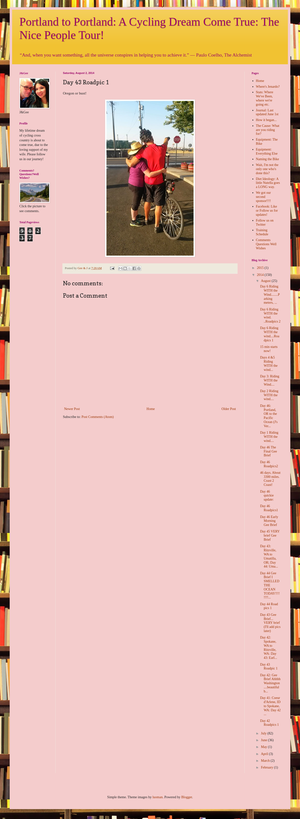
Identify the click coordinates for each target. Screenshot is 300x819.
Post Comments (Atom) (98, 417)
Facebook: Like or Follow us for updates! (267, 210)
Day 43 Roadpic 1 (269, 666)
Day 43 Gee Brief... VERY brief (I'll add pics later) (270, 623)
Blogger (186, 797)
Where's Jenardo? (268, 86)
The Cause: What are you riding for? (267, 130)
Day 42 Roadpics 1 (269, 723)
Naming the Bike (267, 159)
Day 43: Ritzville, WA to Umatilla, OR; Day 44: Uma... (269, 556)
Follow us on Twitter (265, 222)
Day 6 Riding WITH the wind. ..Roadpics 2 (270, 315)
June (264, 740)
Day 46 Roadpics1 (269, 508)
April (265, 754)
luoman (157, 797)
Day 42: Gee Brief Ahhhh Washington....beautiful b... (270, 683)
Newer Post (72, 409)
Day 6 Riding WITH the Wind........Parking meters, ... (270, 294)
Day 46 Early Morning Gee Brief (269, 521)
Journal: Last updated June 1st (267, 112)
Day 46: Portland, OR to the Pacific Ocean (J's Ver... (269, 416)
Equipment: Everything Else (267, 151)
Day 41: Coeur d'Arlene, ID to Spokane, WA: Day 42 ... (270, 706)
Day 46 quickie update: (267, 496)
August (266, 281)
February (267, 767)
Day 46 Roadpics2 (269, 464)
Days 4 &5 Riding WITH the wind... (269, 363)
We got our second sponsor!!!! (263, 197)
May (264, 747)
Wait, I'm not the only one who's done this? (267, 169)
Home (151, 409)
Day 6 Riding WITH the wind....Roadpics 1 (269, 334)
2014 (261, 275)
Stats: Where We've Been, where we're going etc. (264, 98)
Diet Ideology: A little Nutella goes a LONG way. (268, 183)
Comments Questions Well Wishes (266, 244)
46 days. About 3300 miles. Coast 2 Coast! (270, 479)
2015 (261, 268)
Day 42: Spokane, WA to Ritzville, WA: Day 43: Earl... (268, 648)
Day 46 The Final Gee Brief (268, 451)
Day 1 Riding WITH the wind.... (269, 437)
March (265, 760)
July (264, 733)
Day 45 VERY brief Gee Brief (270, 535)
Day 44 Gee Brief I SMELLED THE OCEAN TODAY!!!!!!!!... (270, 585)
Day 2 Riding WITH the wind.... (269, 395)
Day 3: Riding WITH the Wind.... (269, 380)
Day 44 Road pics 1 (269, 606)
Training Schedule (262, 232)
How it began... (266, 120)
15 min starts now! (269, 349)
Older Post (229, 409)
